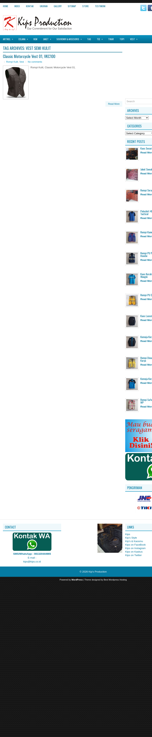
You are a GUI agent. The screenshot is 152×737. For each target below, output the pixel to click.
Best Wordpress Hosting (115, 580)
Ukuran (44, 6)
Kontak (30, 6)
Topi (122, 39)
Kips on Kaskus (134, 551)
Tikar (111, 39)
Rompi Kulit (12, 62)
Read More (114, 104)
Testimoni (100, 6)
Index (17, 6)
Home (5, 6)
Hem (35, 39)
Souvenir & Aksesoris (70, 38)
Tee (101, 38)
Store (85, 6)
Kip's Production (98, 571)
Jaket (48, 38)
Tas (89, 39)
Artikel (9, 38)
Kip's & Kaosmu (134, 541)
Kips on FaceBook (135, 544)
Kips (127, 534)
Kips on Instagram (135, 548)
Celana (24, 38)
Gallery (58, 6)
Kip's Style (131, 537)
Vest (135, 38)
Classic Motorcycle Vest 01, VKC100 (29, 56)
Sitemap (72, 6)
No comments (35, 62)
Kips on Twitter (133, 555)
